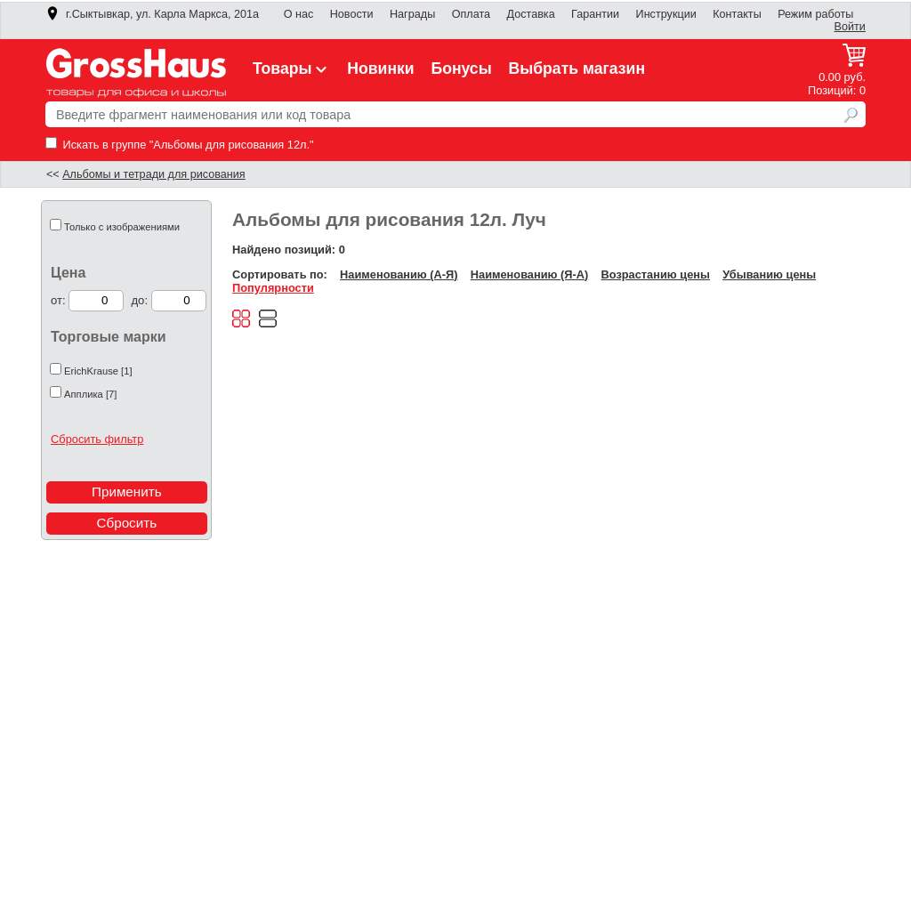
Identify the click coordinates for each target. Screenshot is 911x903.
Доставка (530, 14)
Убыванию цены (769, 274)
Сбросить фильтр (97, 439)
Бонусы (461, 68)
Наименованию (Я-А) (529, 274)
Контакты (737, 14)
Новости (352, 14)
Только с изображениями (122, 227)
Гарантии (595, 14)
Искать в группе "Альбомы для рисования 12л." (179, 144)
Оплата (471, 14)
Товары (292, 68)
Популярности (273, 287)
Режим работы (815, 14)
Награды (412, 14)
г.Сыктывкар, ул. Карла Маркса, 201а (152, 14)
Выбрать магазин (577, 68)
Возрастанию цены (655, 274)
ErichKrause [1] (98, 371)
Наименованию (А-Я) (398, 274)
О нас (299, 14)
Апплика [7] (90, 394)
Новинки (380, 68)
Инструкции (666, 14)
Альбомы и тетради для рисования (154, 174)
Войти (850, 26)
